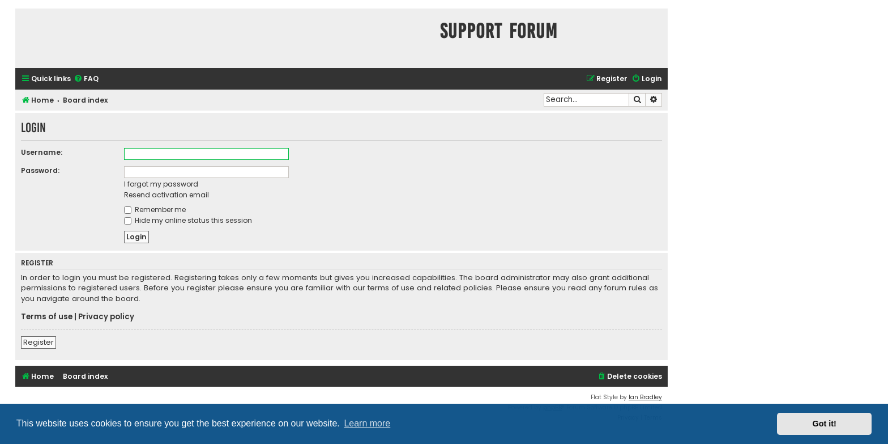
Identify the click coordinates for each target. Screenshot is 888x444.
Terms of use (46, 317)
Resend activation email (166, 195)
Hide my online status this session (188, 220)
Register (38, 342)
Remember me (155, 209)
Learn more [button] (367, 423)
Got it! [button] (824, 423)
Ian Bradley (645, 397)
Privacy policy (106, 317)
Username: (41, 152)
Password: (40, 170)
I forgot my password (161, 184)
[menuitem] (86, 79)
